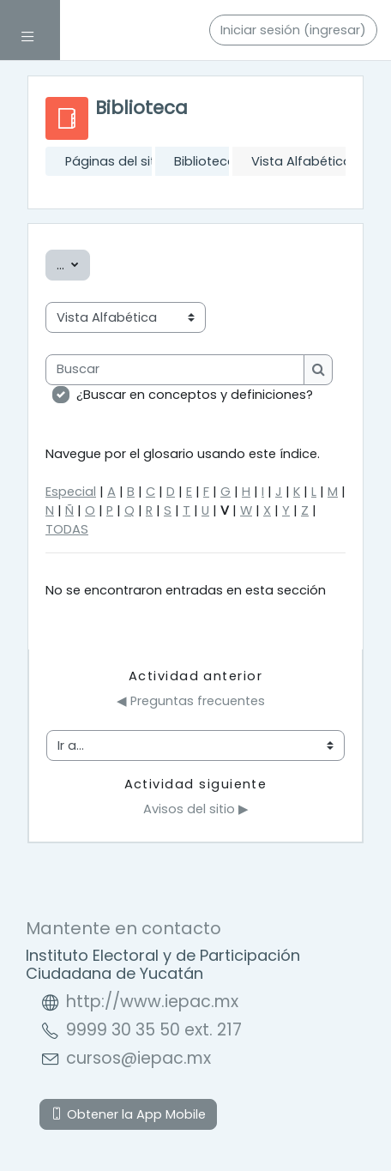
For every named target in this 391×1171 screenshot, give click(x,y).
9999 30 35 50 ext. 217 (154, 1029)
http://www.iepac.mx (152, 1001)
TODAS (66, 529)
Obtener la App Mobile (128, 1114)
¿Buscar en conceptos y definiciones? (194, 394)
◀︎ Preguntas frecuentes (191, 700)
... (73, 264)
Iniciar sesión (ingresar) (293, 30)
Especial (70, 491)
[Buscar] (174, 369)
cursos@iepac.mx (138, 1058)
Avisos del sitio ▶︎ (196, 809)
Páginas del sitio (115, 161)
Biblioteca (205, 161)
